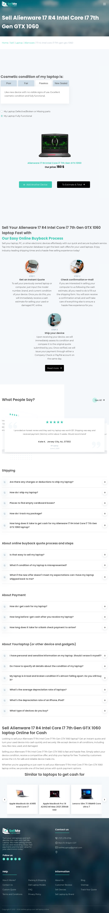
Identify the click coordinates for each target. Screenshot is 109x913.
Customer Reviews (63, 885)
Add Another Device (35, 184)
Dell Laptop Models (37, 885)
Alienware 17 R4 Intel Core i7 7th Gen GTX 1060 (54, 163)
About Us (59, 880)
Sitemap (84, 885)
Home (5, 42)
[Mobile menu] (104, 4)
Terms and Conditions (12, 894)
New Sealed (61, 83)
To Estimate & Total (73, 184)
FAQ (30, 889)
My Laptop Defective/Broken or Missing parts (35, 111)
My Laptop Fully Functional (35, 116)
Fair (26, 83)
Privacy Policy (34, 894)
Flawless (43, 83)
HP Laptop (54, 446)
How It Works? (9, 880)
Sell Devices (60, 889)
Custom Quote (9, 889)
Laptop (19, 42)
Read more (54, 368)
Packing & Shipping (37, 880)
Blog (83, 880)
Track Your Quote (89, 889)
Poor (8, 83)
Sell (12, 42)
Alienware (29, 42)
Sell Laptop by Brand (64, 894)
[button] (8, 431)
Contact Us (8, 885)
